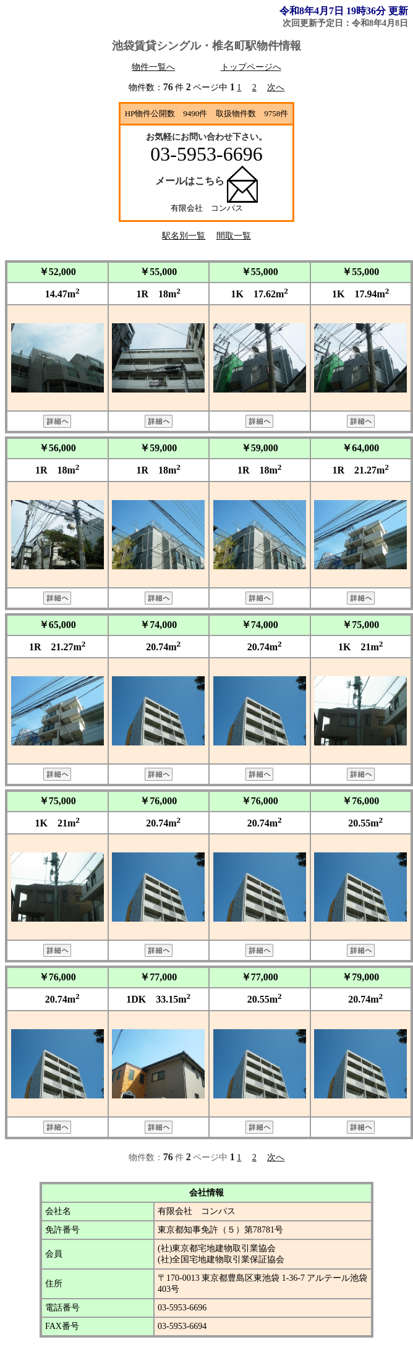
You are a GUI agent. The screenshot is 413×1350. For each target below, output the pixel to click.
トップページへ (251, 67)
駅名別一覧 (183, 235)
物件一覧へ (153, 67)
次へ (275, 87)
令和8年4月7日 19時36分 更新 (343, 11)
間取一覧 (233, 235)
